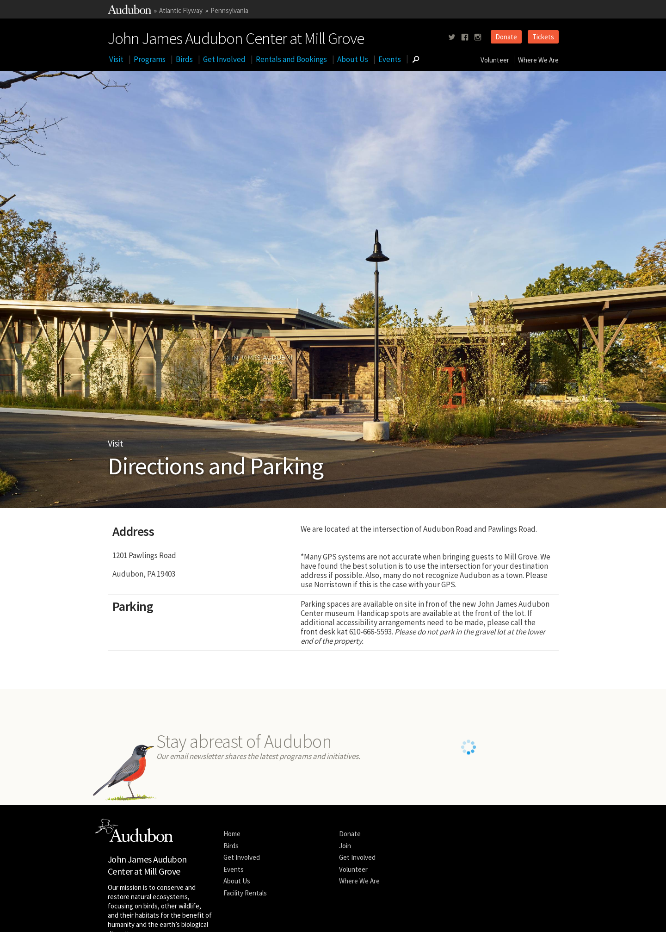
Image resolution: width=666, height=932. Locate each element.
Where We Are (538, 59)
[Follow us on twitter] (451, 37)
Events (389, 59)
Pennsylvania (229, 10)
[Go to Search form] (416, 59)
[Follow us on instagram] (477, 37)
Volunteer (495, 59)
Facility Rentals (245, 904)
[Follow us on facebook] (464, 37)
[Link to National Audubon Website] (129, 11)
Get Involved (224, 59)
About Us (352, 59)
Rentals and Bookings (291, 59)
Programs (150, 59)
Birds (184, 59)
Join (345, 857)
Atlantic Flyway (181, 10)
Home (231, 845)
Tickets (543, 36)
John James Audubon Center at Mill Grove (236, 36)
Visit (116, 59)
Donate (506, 36)
